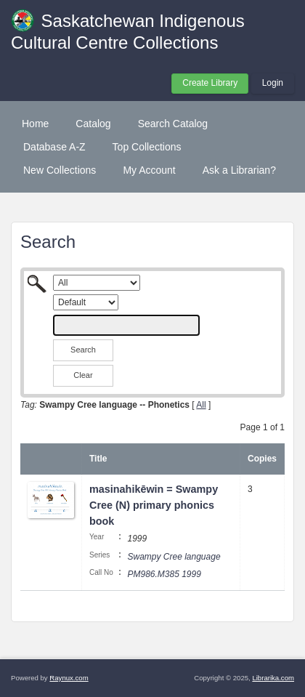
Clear (82, 375)
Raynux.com (68, 678)
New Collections (59, 170)
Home (35, 123)
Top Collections (147, 147)
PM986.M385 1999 (163, 574)
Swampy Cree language (173, 557)
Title (98, 459)
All (201, 405)
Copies (262, 459)
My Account (149, 170)
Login (272, 83)
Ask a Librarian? (239, 170)
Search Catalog (173, 123)
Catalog (93, 123)
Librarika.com (273, 678)
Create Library (209, 83)
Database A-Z (54, 147)
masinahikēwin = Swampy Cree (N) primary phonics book (153, 504)
